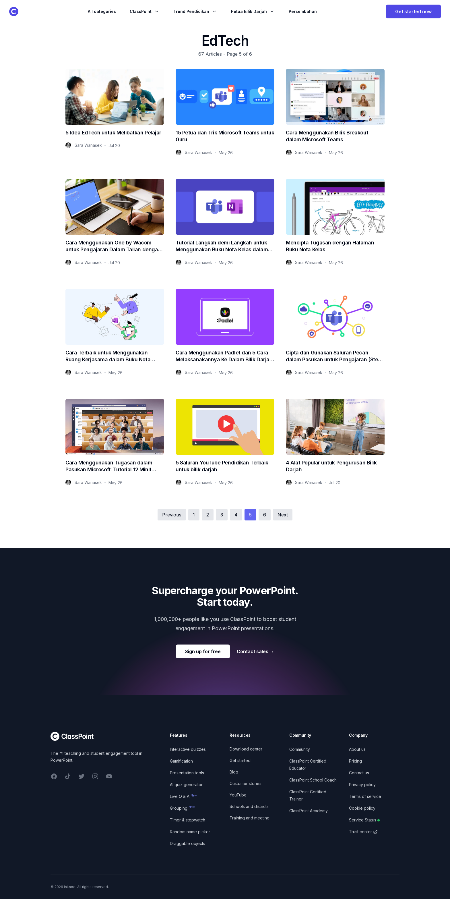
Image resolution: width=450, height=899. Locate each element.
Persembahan (303, 11)
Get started (240, 760)
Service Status (364, 819)
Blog (234, 771)
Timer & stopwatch (187, 819)
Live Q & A (183, 796)
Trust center (363, 831)
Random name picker (190, 831)
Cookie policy (362, 808)
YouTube (238, 794)
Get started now (413, 11)
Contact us (359, 772)
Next (283, 515)
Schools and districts (249, 806)
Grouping (182, 808)
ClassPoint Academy (308, 810)
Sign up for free (203, 651)
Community (299, 749)
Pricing (355, 761)
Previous (171, 515)
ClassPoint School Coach (313, 780)
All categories (102, 11)
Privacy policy (362, 784)
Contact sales (255, 651)
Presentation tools (187, 772)
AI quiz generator (186, 784)
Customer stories (245, 783)
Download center (246, 748)
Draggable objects (187, 843)
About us (357, 749)
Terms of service (365, 796)
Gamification (181, 761)
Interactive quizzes (188, 749)
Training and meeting (249, 817)
